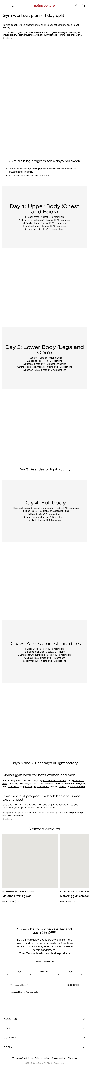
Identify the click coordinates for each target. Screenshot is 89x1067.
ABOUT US (44, 1019)
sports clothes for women (53, 780)
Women (44, 971)
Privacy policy (42, 1058)
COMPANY (44, 1037)
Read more (7, 38)
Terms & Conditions (22, 1058)
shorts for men (77, 786)
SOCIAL (44, 1047)
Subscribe (73, 985)
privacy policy (33, 992)
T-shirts (62, 786)
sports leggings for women (36, 786)
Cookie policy (58, 1058)
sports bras (13, 786)
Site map (72, 1058)
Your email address (18, 985)
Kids (70, 971)
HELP (44, 1028)
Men (19, 971)
